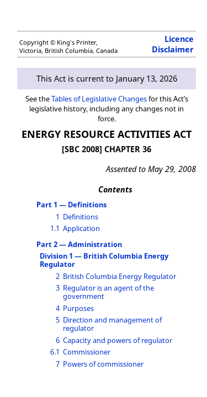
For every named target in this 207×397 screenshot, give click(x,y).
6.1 (55, 352)
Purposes (78, 308)
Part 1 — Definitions (71, 205)
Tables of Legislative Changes (99, 99)
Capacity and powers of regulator (117, 340)
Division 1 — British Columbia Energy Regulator (104, 260)
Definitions (80, 217)
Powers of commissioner (103, 364)
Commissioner (86, 352)
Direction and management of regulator (112, 324)
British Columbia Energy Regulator (119, 276)
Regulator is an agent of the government (108, 292)
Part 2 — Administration (79, 244)
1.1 (55, 228)
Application (81, 228)
